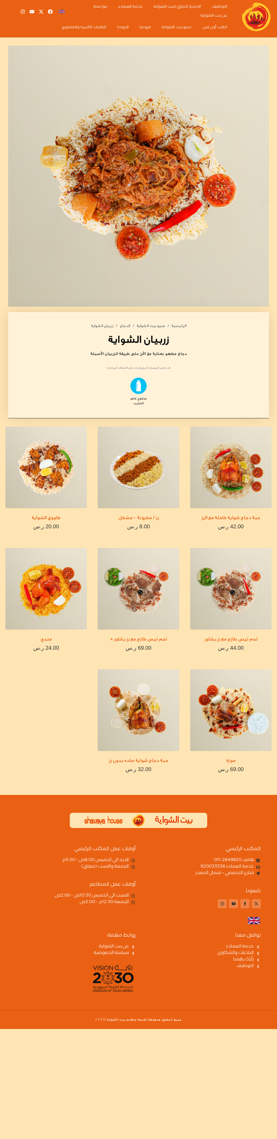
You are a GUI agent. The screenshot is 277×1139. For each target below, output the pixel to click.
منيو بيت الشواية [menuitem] (176, 27)
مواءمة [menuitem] (100, 7)
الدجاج (125, 326)
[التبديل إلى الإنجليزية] (250, 921)
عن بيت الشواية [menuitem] (213, 16)
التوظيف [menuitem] (219, 7)
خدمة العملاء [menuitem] (130, 7)
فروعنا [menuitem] (145, 27)
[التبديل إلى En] (61, 11)
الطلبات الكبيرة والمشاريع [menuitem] (84, 27)
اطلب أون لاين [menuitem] (214, 27)
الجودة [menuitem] (123, 27)
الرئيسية (179, 326)
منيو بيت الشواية (151, 326)
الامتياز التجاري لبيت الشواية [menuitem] (177, 7)
